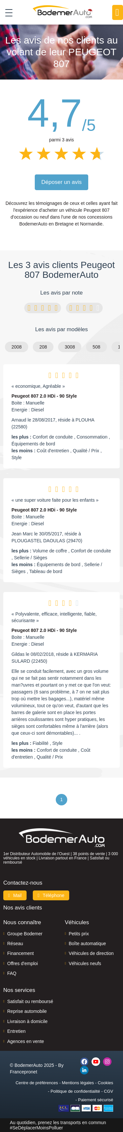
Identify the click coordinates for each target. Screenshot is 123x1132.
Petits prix (79, 933)
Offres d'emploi (22, 963)
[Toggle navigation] (6, 12)
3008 (70, 347)
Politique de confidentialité (75, 1091)
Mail (15, 895)
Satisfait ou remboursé (30, 1001)
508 (96, 347)
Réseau (15, 943)
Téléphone (51, 895)
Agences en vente (25, 1041)
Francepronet (23, 1071)
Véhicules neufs (85, 963)
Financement (20, 953)
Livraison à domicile (27, 1021)
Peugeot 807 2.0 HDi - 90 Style (44, 396)
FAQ (11, 973)
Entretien (16, 1031)
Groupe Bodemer (24, 933)
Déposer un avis (61, 182)
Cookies (105, 1082)
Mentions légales (78, 1082)
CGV (108, 1091)
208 (43, 347)
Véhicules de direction (91, 953)
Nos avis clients (22, 908)
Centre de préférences (36, 1082)
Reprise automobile (27, 1011)
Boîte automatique (87, 943)
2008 (16, 347)
